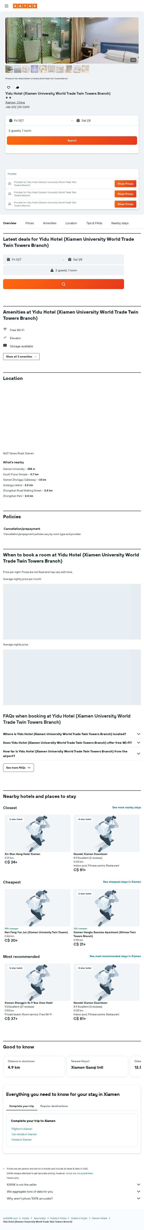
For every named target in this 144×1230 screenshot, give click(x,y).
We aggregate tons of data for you (74, 1191)
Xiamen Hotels (99, 1218)
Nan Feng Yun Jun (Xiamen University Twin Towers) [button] (36, 932)
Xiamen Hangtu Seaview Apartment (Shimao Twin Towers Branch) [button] (105, 934)
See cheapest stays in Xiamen (122, 881)
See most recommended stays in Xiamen (115, 956)
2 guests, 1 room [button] (20, 130)
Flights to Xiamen (22, 1129)
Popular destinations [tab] (54, 1106)
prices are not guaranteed (79, 1173)
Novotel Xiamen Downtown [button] (90, 854)
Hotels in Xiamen (22, 1139)
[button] (6, 6)
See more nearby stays (126, 807)
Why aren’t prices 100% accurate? (74, 1198)
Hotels (25, 1218)
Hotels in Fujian (79, 1218)
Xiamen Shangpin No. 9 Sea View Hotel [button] (29, 1003)
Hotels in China (58, 1218)
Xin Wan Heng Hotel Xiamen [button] (22, 854)
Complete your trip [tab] (21, 1106)
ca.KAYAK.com (10, 1218)
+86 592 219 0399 (17, 107)
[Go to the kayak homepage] (25, 6)
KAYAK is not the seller (74, 1184)
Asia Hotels (40, 1218)
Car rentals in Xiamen (24, 1134)
